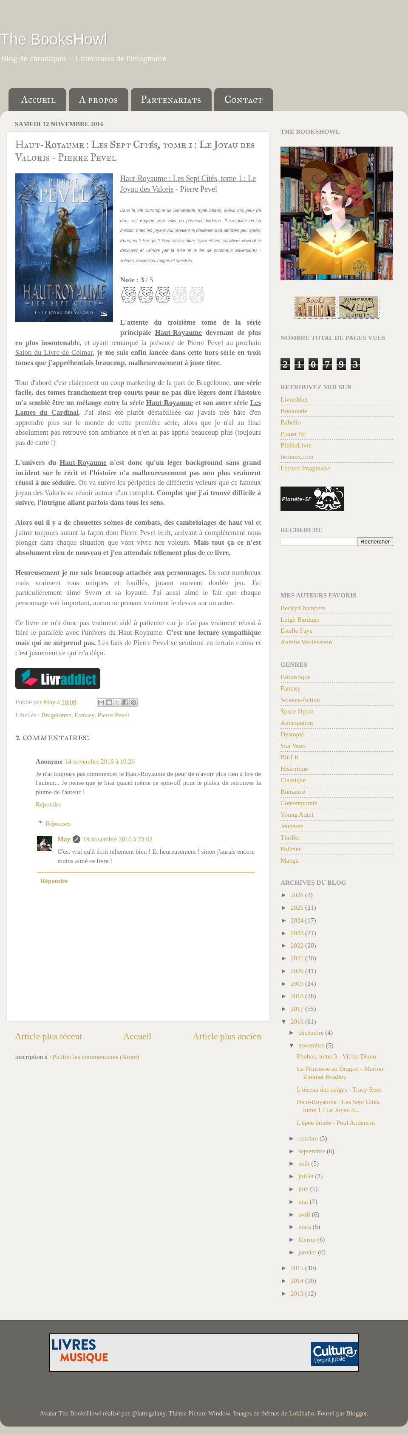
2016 (298, 1021)
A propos (98, 99)
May (63, 839)
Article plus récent (48, 1036)
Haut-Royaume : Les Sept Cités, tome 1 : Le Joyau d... (339, 1105)
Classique (293, 780)
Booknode (293, 410)
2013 (298, 1293)
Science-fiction (300, 699)
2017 (298, 1008)
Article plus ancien (227, 1036)
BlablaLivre (296, 445)
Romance (292, 791)
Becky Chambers (302, 607)
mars (305, 1226)
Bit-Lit (289, 757)
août (304, 1163)
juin (304, 1188)
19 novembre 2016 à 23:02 (118, 839)
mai (304, 1201)
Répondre (48, 804)
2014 (298, 1280)
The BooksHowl (53, 39)
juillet (306, 1176)
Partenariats (171, 99)
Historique (294, 768)
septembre (312, 1151)
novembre (312, 1045)
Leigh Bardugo (300, 619)
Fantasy (84, 715)
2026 (298, 894)
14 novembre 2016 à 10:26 (100, 761)
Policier (290, 848)
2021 (298, 958)
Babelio (290, 422)
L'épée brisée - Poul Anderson (336, 1122)
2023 (298, 933)
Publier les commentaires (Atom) (96, 1056)
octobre (309, 1138)
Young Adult (297, 814)
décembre (311, 1032)
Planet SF (293, 433)
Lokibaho (301, 1413)
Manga (289, 860)
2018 (298, 995)
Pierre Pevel (113, 715)
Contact (243, 99)
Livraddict (294, 399)
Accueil (38, 99)
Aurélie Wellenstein (306, 641)
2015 (298, 1267)
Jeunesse (291, 825)
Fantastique (295, 676)
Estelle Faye (296, 630)
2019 (298, 983)
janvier (308, 1252)
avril (305, 1214)
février (307, 1239)
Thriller (290, 837)
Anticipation (296, 722)
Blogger (356, 1413)
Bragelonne (56, 715)
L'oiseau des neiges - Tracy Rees (339, 1089)
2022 (298, 945)
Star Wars (293, 745)
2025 (298, 907)
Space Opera (297, 711)
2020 (298, 970)
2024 (298, 920)
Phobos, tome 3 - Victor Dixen (336, 1056)
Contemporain (299, 803)
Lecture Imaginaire (305, 468)
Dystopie (292, 734)
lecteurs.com (297, 456)
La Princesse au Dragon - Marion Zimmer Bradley (340, 1072)
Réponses (58, 823)
